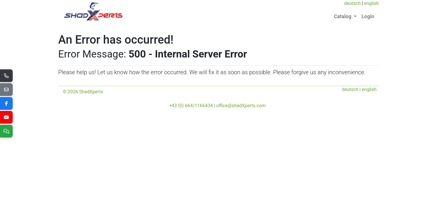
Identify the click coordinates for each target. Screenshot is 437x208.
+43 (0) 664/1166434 (191, 105)
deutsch (352, 3)
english (371, 3)
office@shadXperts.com (241, 105)
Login (367, 16)
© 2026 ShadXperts (83, 91)
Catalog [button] (343, 16)
